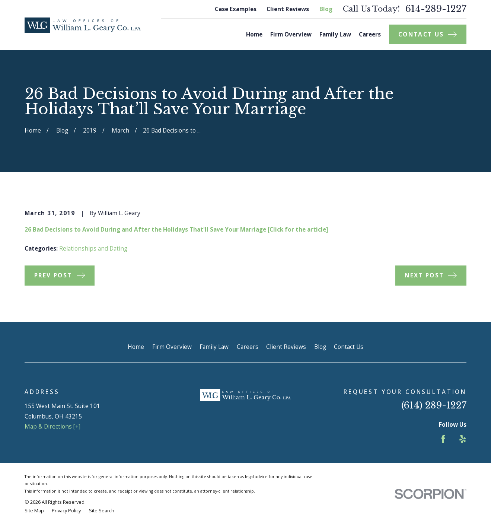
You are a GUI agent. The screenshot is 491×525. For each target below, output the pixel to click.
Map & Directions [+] (52, 426)
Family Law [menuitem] (335, 34)
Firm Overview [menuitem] (291, 34)
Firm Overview (172, 347)
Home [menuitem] (254, 34)
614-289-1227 (435, 9)
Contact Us (348, 347)
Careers (247, 347)
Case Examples (235, 9)
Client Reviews (288, 9)
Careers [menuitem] (370, 34)
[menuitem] (34, 510)
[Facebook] (443, 439)
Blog (325, 9)
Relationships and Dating (93, 248)
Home (136, 347)
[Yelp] (463, 439)
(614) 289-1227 (433, 405)
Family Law (214, 347)
